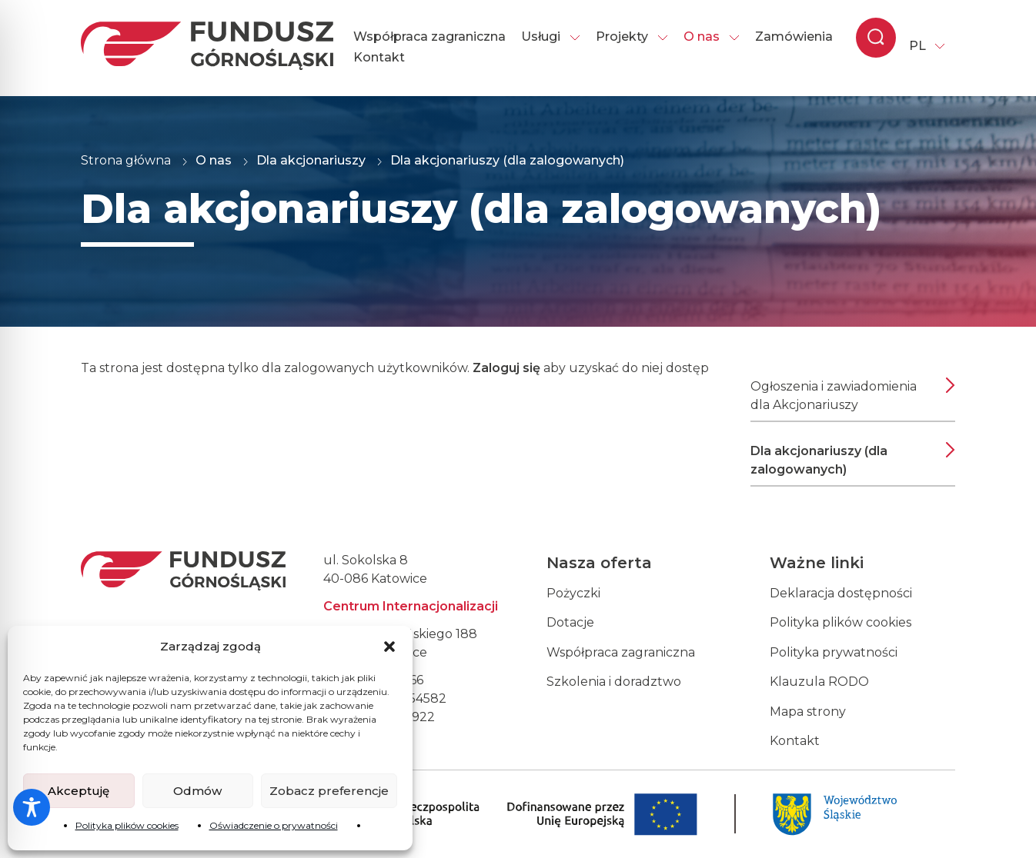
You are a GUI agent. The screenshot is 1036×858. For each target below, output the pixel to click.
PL (917, 45)
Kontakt (379, 57)
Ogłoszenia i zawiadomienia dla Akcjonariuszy (833, 395)
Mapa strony (808, 711)
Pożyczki (573, 593)
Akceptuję (78, 790)
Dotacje (570, 622)
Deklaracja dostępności (841, 593)
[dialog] (1007, 827)
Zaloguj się (506, 368)
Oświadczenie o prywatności (273, 825)
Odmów (197, 790)
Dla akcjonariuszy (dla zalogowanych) (818, 460)
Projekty (632, 37)
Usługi (550, 37)
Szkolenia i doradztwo (613, 681)
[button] (389, 646)
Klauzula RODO (819, 681)
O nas (711, 37)
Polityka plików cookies (127, 825)
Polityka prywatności (833, 652)
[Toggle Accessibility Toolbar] (32, 807)
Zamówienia (794, 36)
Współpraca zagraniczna (429, 36)
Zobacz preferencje (329, 790)
